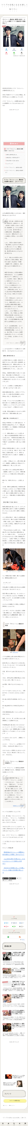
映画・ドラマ (12, 878)
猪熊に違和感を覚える (11, 154)
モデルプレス (15, 652)
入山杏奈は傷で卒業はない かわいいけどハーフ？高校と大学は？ (13, 861)
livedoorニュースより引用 (18, 805)
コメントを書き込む (14, 1100)
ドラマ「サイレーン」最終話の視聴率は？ (14, 171)
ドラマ (19, 878)
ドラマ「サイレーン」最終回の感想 (13, 167)
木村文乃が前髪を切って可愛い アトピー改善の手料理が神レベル (13, 870)
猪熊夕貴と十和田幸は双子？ (13, 157)
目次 (13, 143)
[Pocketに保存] (6, 53)
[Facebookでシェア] (14, 49)
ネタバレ (5, 878)
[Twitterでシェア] (6, 49)
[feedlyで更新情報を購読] (8, 936)
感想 (10, 880)
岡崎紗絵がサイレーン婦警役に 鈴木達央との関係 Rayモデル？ (13, 853)
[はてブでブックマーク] (21, 49)
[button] (21, 53)
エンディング (9, 163)
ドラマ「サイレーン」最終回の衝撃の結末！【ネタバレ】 (13, 149)
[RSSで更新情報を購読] (20, 936)
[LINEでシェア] (14, 53)
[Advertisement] (14, 71)
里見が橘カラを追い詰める (12, 160)
